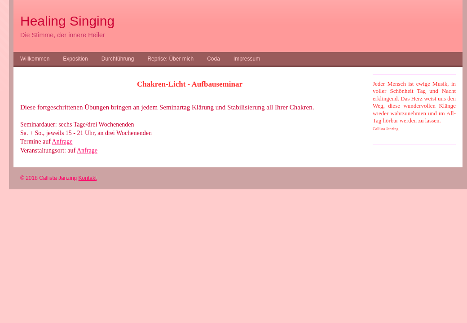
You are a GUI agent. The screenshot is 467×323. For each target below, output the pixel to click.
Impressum (247, 59)
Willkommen (34, 59)
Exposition (75, 59)
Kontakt (88, 178)
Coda (213, 59)
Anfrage (62, 141)
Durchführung (117, 59)
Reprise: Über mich (170, 59)
